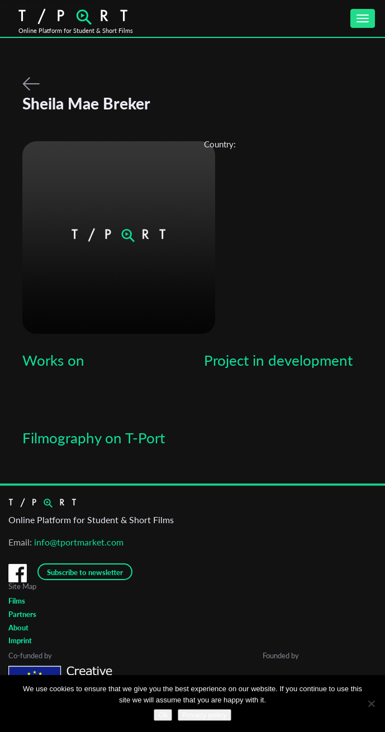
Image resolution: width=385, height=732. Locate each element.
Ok (163, 715)
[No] (371, 703)
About (18, 627)
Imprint (20, 640)
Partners (22, 614)
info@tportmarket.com (78, 542)
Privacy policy (204, 715)
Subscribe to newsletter (85, 572)
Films (16, 600)
